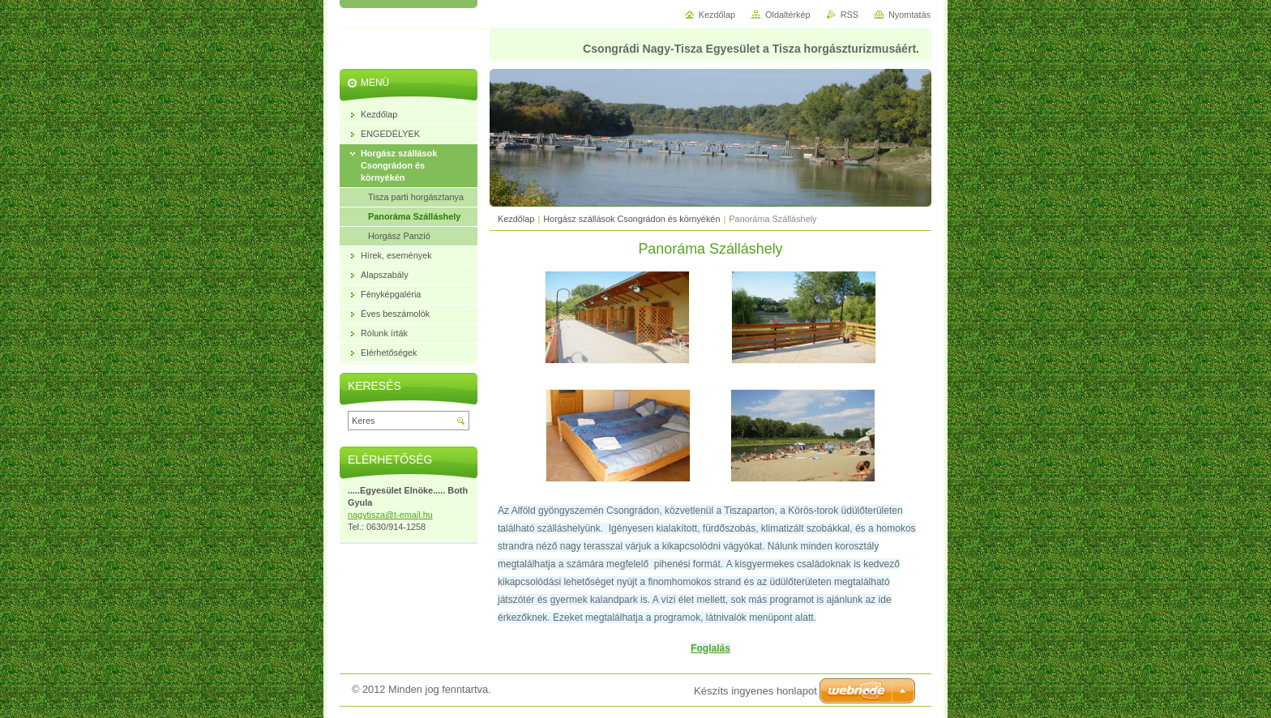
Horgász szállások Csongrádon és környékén (631, 219)
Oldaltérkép (788, 14)
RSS (849, 14)
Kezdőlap (516, 219)
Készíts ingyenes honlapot (755, 691)
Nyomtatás (909, 14)
